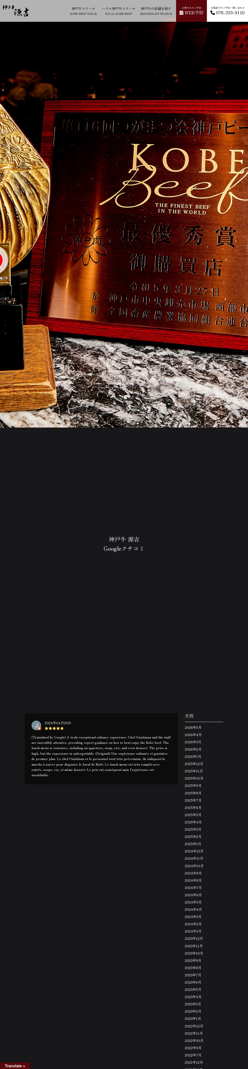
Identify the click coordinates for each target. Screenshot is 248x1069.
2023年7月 (193, 974)
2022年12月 (194, 1026)
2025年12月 (194, 763)
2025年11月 (194, 770)
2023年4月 (193, 996)
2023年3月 (193, 1003)
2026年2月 (193, 749)
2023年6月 (193, 982)
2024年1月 (193, 931)
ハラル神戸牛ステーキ (119, 10)
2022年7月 (193, 1055)
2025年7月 (193, 800)
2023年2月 (193, 1011)
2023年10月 (194, 953)
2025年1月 (193, 843)
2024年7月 (193, 887)
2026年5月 (193, 727)
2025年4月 (193, 822)
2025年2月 (193, 836)
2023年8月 (193, 967)
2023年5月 (193, 989)
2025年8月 (193, 792)
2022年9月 (193, 1047)
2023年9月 (193, 960)
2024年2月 (193, 923)
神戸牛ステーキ (83, 10)
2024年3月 (193, 916)
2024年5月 (193, 902)
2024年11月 (194, 858)
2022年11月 (194, 1033)
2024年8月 (193, 880)
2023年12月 (194, 938)
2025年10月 (194, 778)
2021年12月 (194, 1062)
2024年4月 (193, 909)
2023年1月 (193, 1018)
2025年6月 (193, 807)
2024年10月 (194, 865)
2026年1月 (193, 756)
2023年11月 (194, 945)
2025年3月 (193, 829)
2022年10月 (194, 1040)
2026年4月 (193, 734)
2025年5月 (193, 814)
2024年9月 (193, 873)
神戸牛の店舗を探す (156, 10)
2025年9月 (193, 785)
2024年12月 (194, 851)
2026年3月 (193, 741)
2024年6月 (193, 894)
